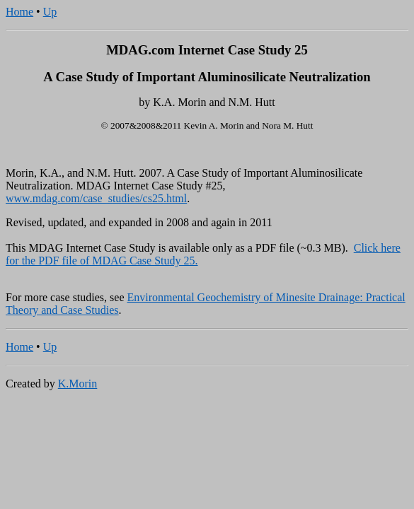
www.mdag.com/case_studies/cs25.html (96, 198)
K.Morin (78, 384)
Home (19, 12)
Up (50, 12)
